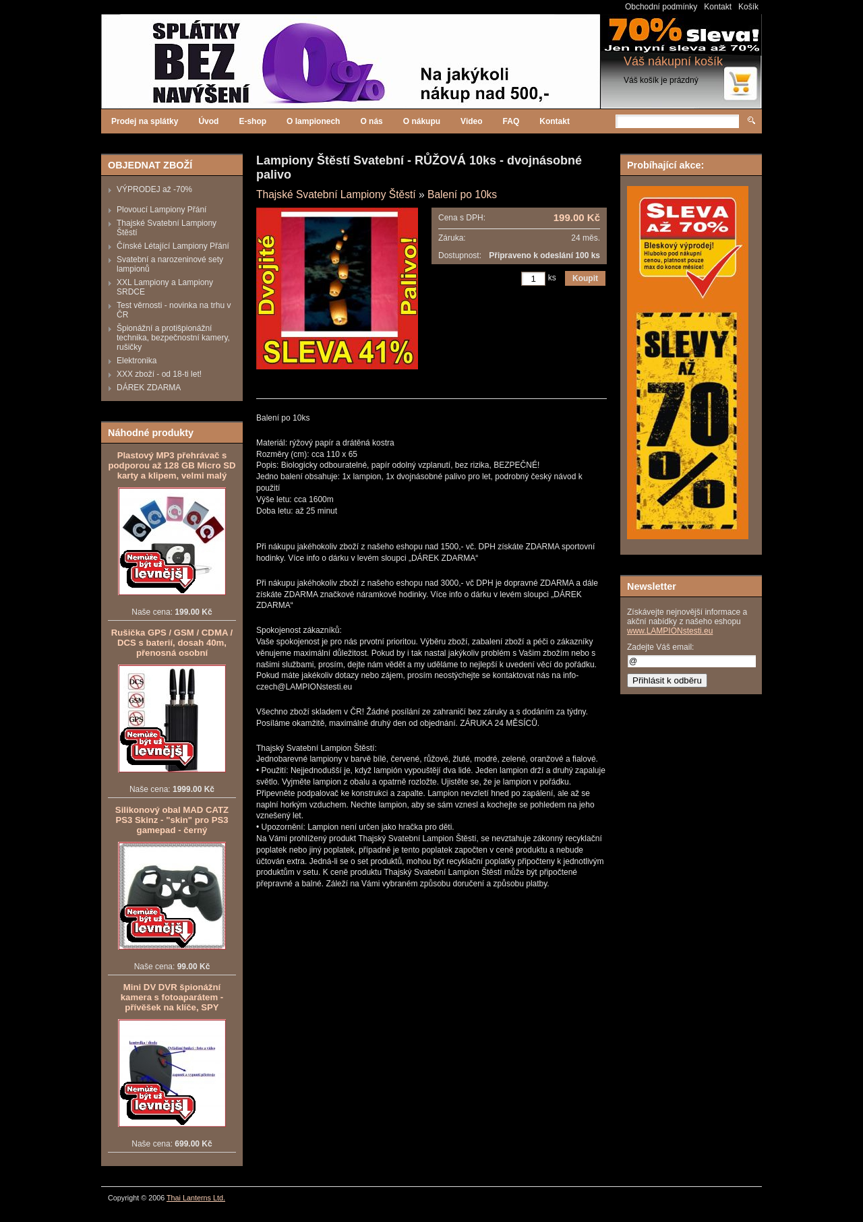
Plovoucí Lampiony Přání (161, 209)
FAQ (511, 121)
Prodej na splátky (144, 121)
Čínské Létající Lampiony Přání (173, 246)
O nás (371, 121)
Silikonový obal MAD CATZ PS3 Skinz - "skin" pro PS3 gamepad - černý (172, 820)
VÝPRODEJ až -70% (154, 189)
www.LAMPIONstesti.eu (670, 631)
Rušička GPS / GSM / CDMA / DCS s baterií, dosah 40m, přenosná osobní (172, 643)
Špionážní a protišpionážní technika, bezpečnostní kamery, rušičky (173, 338)
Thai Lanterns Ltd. (196, 1198)
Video (471, 121)
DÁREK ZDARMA (149, 387)
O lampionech (313, 121)
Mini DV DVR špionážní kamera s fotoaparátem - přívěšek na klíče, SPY (172, 997)
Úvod (208, 121)
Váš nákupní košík (673, 61)
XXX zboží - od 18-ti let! (159, 374)
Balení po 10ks (462, 194)
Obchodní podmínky (661, 6)
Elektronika (136, 360)
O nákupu (421, 121)
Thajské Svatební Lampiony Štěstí (336, 194)
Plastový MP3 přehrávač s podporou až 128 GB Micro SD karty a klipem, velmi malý (171, 465)
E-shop (252, 121)
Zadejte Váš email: (660, 647)
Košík (748, 6)
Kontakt (718, 6)
